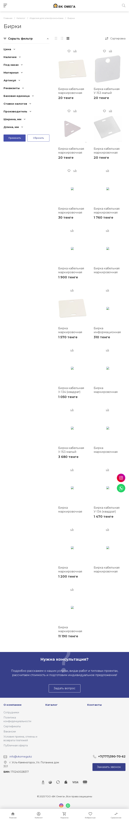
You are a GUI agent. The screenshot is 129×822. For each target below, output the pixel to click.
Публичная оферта (16, 745)
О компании (13, 704)
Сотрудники (11, 712)
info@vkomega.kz (21, 756)
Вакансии (10, 731)
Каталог (51, 704)
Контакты (94, 704)
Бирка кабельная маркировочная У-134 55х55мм (107, 272)
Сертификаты (12, 726)
